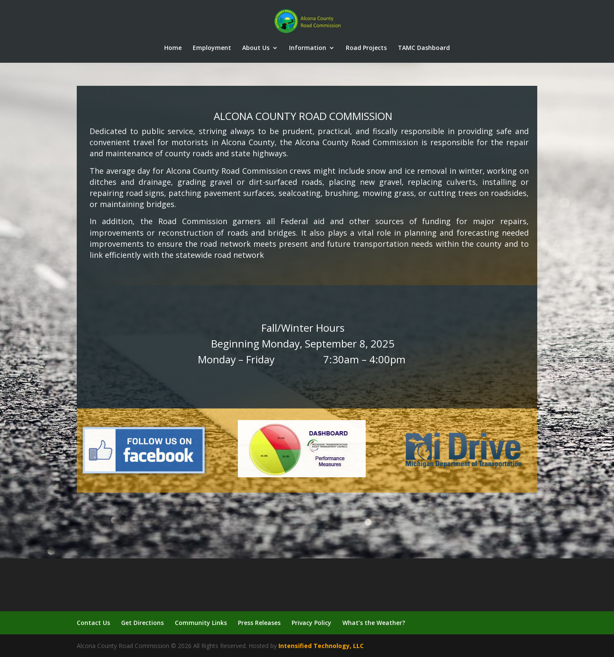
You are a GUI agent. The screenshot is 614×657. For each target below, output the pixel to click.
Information (307, 48)
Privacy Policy (311, 623)
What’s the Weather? (373, 623)
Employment (212, 48)
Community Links (201, 623)
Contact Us (93, 623)
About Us (255, 48)
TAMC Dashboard (424, 48)
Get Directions (142, 623)
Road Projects (366, 48)
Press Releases (259, 623)
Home (173, 48)
